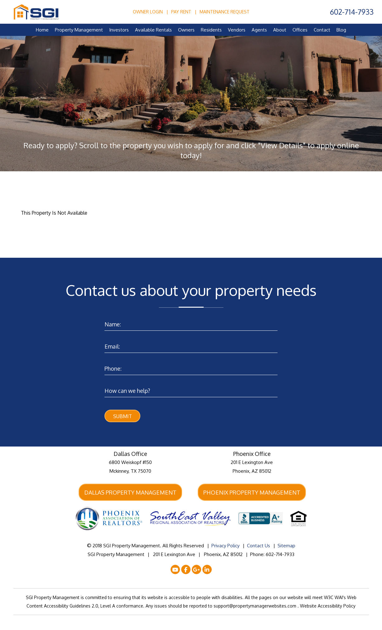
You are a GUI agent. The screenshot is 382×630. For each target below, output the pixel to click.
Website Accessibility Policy (327, 606)
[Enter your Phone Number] (191, 367)
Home (42, 30)
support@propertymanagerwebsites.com (255, 606)
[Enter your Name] (191, 323)
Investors (119, 30)
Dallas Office (130, 454)
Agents (259, 30)
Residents (211, 30)
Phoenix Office (252, 454)
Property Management (79, 30)
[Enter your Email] (191, 345)
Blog (341, 30)
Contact (322, 30)
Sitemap (286, 546)
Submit (122, 416)
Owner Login (148, 11)
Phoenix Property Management (251, 492)
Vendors (236, 30)
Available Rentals (153, 30)
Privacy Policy (225, 546)
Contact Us (258, 546)
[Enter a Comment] (191, 389)
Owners (186, 30)
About (279, 30)
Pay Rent (181, 11)
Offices (300, 30)
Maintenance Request (224, 11)
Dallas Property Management (130, 492)
